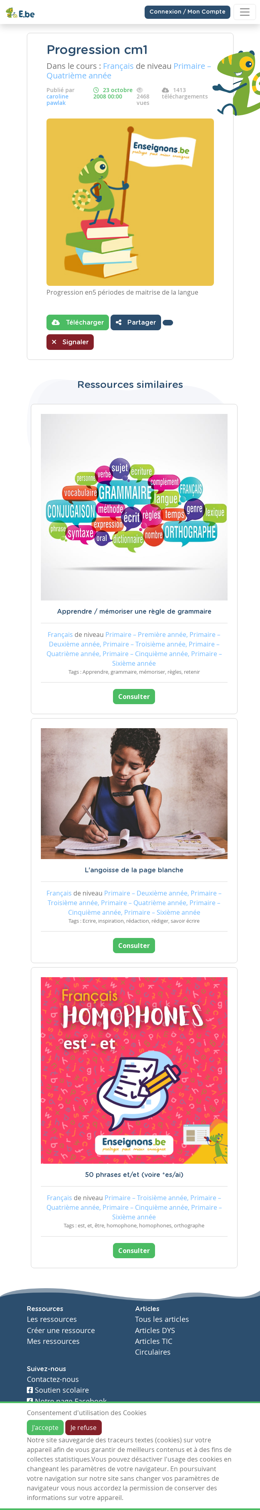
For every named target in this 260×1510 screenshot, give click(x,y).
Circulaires (153, 1352)
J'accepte (45, 1427)
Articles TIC (153, 1341)
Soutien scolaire (58, 1390)
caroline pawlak (57, 99)
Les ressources (52, 1319)
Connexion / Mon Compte (187, 12)
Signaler (70, 342)
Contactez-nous (53, 1379)
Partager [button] (136, 322)
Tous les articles (162, 1319)
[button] (168, 322)
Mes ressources (53, 1341)
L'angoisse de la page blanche (134, 870)
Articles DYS (155, 1330)
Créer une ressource (61, 1330)
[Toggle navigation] (245, 12)
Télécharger (78, 322)
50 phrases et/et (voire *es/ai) (134, 1175)
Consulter (134, 696)
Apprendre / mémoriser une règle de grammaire (134, 611)
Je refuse (84, 1427)
